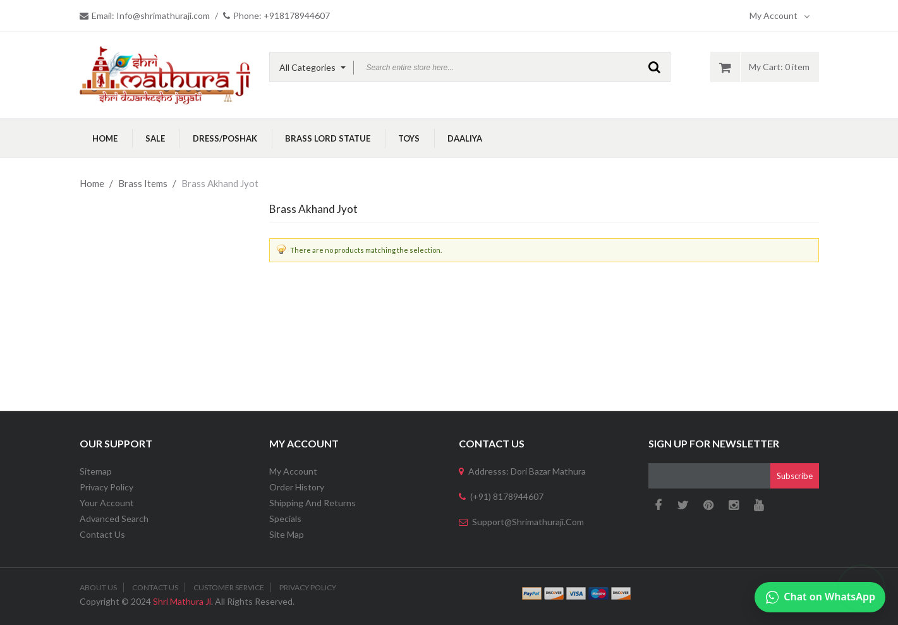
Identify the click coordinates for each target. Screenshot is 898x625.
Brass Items (142, 183)
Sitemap (96, 471)
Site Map (286, 534)
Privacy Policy (106, 487)
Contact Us (102, 534)
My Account (779, 15)
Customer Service (228, 587)
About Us (98, 587)
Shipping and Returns (312, 502)
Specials (285, 518)
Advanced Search (114, 518)
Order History (296, 487)
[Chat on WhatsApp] (820, 597)
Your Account (107, 502)
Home (92, 183)
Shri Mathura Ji (182, 601)
